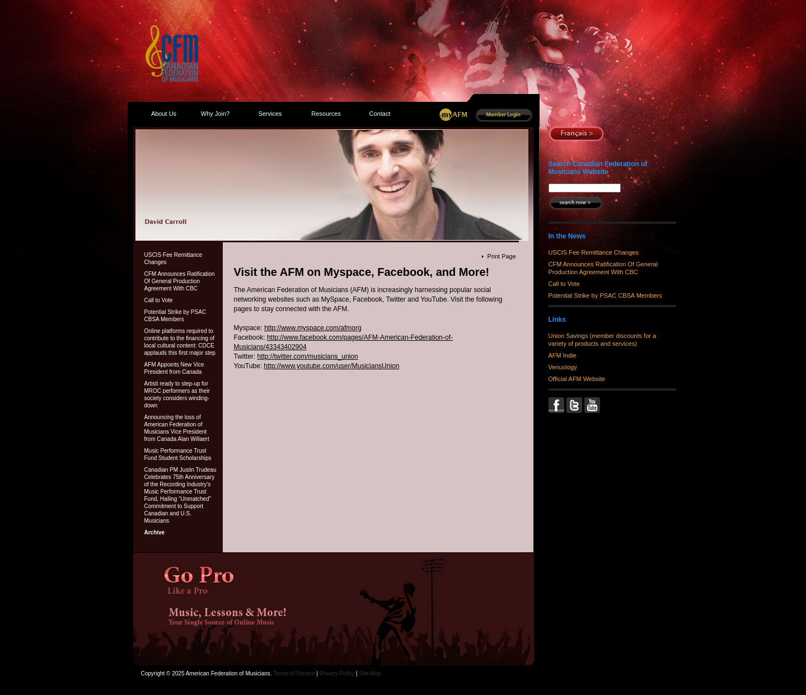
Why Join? (215, 113)
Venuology (563, 367)
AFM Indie (563, 355)
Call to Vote (158, 300)
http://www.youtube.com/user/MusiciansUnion (331, 366)
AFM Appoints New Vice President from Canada (174, 368)
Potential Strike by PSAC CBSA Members (175, 315)
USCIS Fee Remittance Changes (173, 258)
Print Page (501, 256)
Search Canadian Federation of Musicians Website (598, 168)
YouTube (593, 405)
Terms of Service (294, 673)
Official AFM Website (577, 378)
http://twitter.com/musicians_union (307, 356)
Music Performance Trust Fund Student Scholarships (178, 454)
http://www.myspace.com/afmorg (312, 328)
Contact (380, 113)
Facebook (557, 405)
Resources (326, 113)
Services (270, 113)
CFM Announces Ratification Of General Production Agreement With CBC (179, 281)
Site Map (370, 673)
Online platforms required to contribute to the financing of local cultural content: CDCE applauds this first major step (179, 342)
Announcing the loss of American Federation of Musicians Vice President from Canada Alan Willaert (176, 428)
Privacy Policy (337, 673)
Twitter (575, 405)
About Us (163, 113)
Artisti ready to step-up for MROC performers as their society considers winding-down (177, 394)
